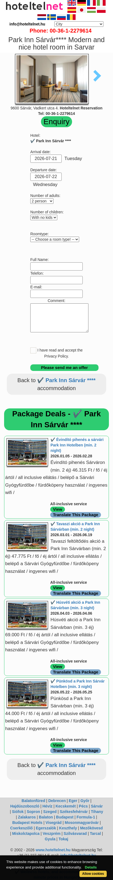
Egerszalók (46, 828)
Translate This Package (75, 514)
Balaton (46, 817)
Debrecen (57, 800)
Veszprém (51, 833)
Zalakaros (27, 817)
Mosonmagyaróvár (82, 822)
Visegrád (54, 822)
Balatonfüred (33, 800)
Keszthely (68, 828)
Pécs (83, 806)
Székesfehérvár (74, 811)
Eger (73, 800)
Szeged (49, 811)
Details (91, 867)
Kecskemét (65, 806)
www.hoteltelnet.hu (53, 850)
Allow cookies (93, 874)
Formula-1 (86, 817)
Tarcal (95, 833)
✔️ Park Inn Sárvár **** (66, 380)
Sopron (33, 811)
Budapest (64, 817)
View (57, 509)
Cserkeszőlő (21, 828)
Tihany (97, 811)
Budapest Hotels (27, 822)
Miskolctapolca (25, 833)
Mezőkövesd (91, 828)
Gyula (50, 839)
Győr (85, 800)
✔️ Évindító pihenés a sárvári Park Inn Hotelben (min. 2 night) (76, 445)
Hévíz (47, 806)
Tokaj (63, 839)
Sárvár (97, 806)
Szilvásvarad (75, 833)
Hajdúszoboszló (24, 806)
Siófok (18, 811)
